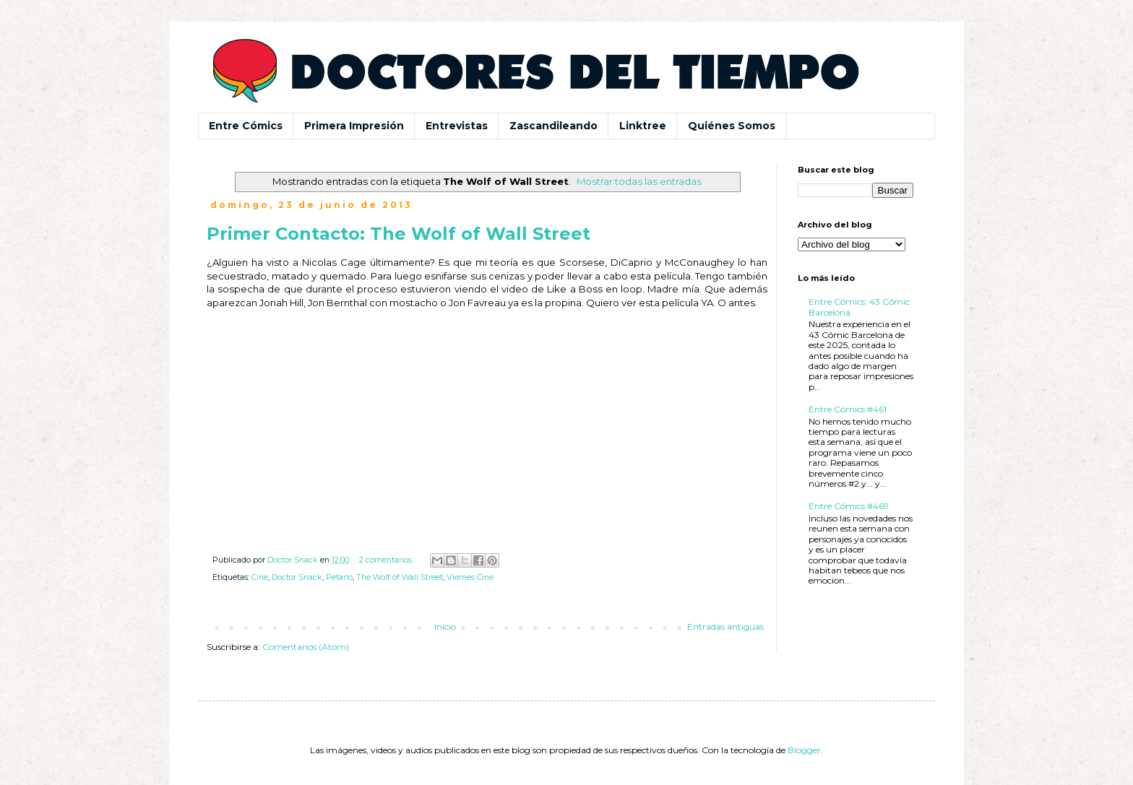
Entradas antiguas (725, 626)
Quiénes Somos (731, 125)
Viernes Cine (470, 577)
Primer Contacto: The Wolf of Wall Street (398, 233)
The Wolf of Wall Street (399, 577)
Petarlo (339, 577)
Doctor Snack (297, 577)
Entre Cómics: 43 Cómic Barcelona (859, 306)
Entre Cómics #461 (848, 409)
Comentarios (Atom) (305, 646)
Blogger (804, 750)
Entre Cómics (246, 125)
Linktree (642, 125)
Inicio (445, 626)
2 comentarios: (387, 560)
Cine (259, 577)
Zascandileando (553, 125)
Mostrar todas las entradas (639, 181)
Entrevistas (457, 125)
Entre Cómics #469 (849, 505)
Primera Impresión (354, 125)
